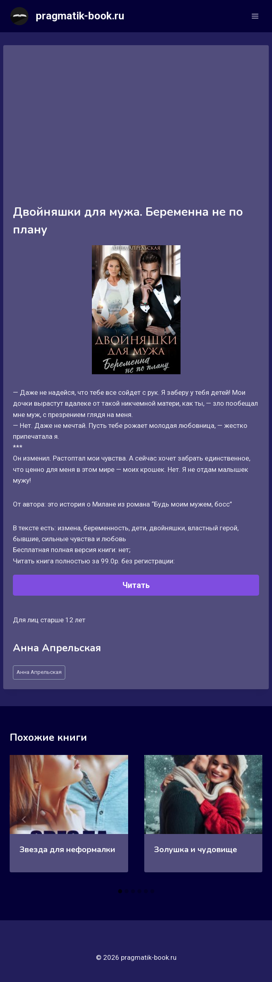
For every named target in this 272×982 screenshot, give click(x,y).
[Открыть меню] (254, 16)
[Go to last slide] (24, 819)
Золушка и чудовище (195, 849)
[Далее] (248, 819)
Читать (136, 585)
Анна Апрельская (39, 672)
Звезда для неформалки (67, 849)
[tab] (120, 891)
